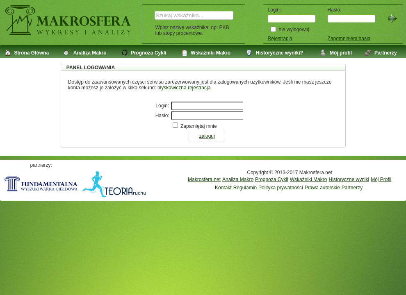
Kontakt (223, 188)
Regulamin (245, 188)
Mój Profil (381, 179)
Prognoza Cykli (271, 179)
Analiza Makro (237, 179)
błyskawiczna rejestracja (183, 88)
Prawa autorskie (322, 188)
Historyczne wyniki (348, 179)
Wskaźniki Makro (308, 179)
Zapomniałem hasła (349, 38)
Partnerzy (352, 188)
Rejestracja (280, 38)
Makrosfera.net (204, 179)
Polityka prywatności (280, 188)
